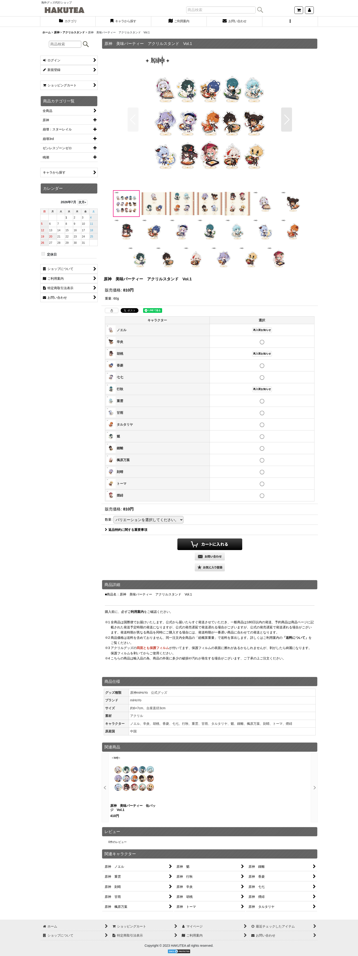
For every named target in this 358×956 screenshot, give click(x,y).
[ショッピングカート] (298, 10)
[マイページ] (309, 10)
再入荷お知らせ (262, 330)
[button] (290, 21)
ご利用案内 (136, 612)
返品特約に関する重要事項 (126, 530)
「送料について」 (295, 637)
